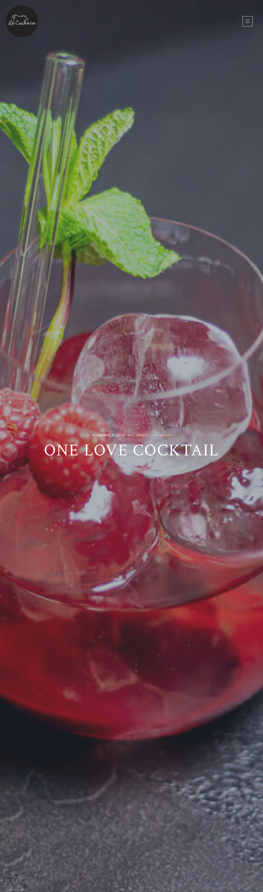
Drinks (143, 435)
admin (165, 435)
